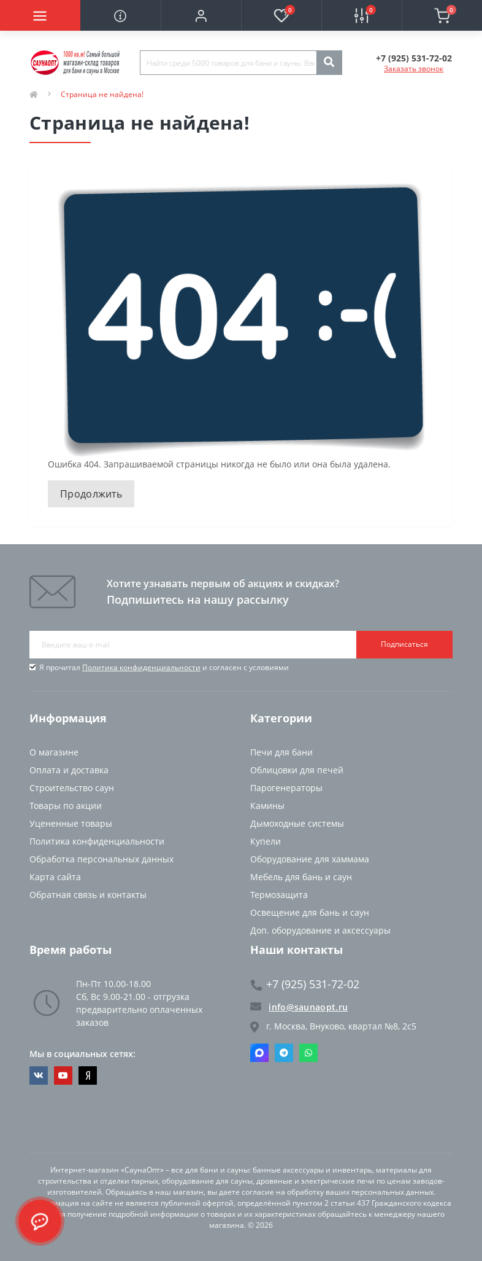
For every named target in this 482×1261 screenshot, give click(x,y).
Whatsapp (308, 1052)
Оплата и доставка (69, 770)
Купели (265, 841)
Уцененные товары (70, 823)
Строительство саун (71, 788)
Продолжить (91, 494)
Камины (267, 805)
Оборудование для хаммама (309, 859)
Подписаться (404, 644)
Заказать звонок (413, 68)
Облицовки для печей (296, 770)
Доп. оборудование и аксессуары (320, 930)
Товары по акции (65, 805)
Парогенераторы (286, 788)
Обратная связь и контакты (88, 894)
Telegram (284, 1052)
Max (259, 1052)
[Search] (329, 62)
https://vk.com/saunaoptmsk (39, 1075)
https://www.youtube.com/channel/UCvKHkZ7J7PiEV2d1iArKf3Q (63, 1075)
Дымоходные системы (297, 823)
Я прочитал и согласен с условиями (164, 667)
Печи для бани (281, 752)
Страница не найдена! (102, 94)
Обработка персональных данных (101, 859)
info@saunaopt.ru (299, 1007)
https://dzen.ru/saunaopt (88, 1075)
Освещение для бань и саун (309, 912)
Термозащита (279, 894)
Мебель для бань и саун (301, 877)
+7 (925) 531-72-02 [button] (305, 984)
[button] (201, 15)
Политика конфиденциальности (141, 667)
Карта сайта (55, 877)
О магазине (53, 752)
